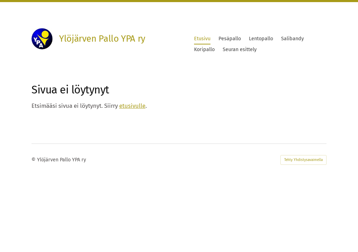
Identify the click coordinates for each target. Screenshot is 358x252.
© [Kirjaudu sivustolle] (34, 160)
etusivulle (132, 105)
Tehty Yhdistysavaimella (303, 160)
